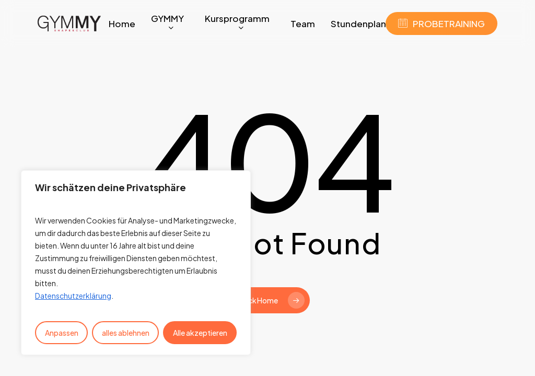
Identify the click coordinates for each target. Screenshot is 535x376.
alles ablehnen (125, 332)
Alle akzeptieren (200, 332)
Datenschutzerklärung (73, 295)
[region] (136, 262)
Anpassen (61, 332)
